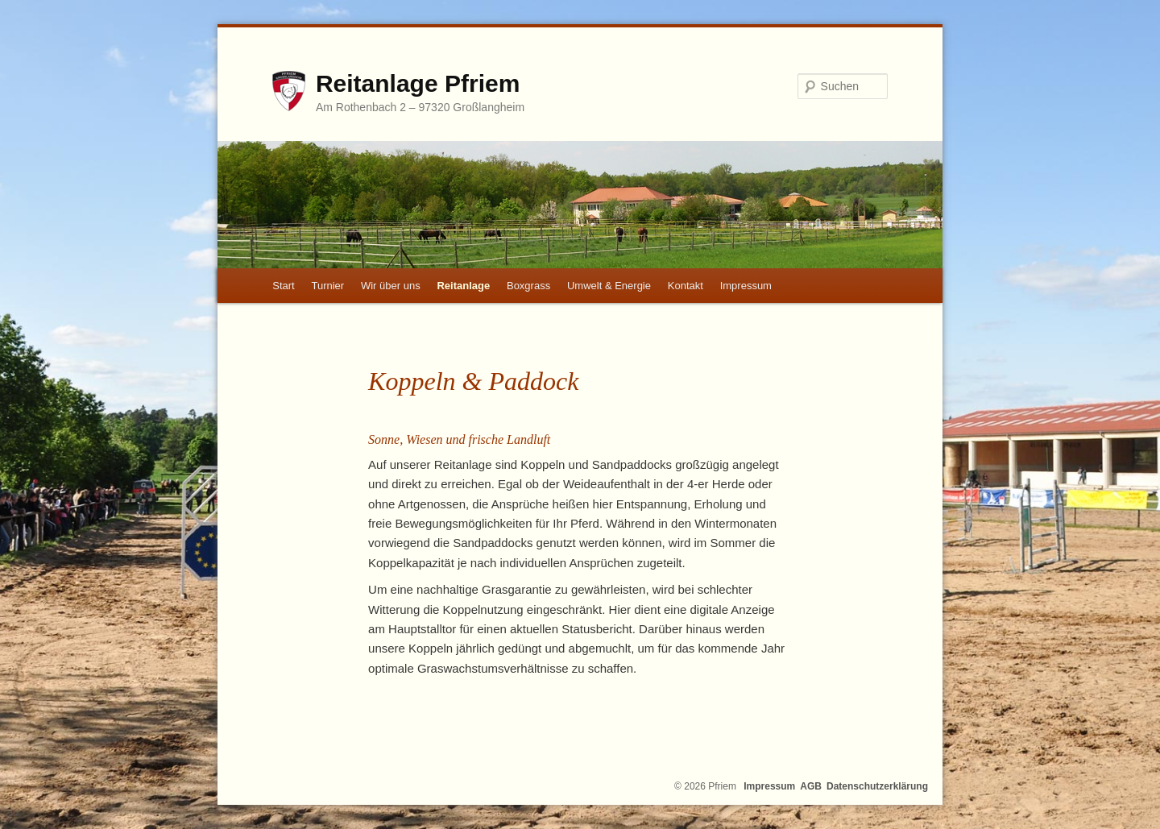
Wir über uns (390, 286)
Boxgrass (528, 286)
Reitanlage (463, 286)
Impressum (746, 286)
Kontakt (685, 286)
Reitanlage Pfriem (418, 83)
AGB (811, 786)
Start (283, 286)
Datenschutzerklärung (877, 786)
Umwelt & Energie (609, 286)
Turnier (327, 286)
